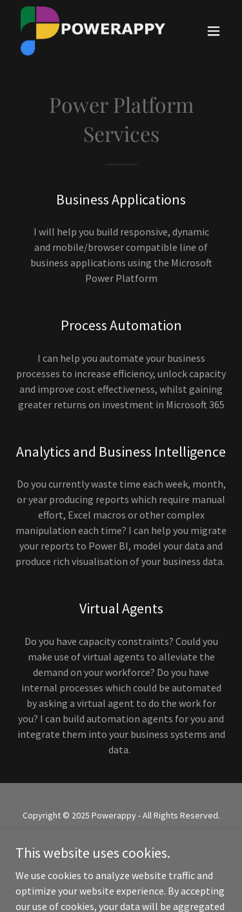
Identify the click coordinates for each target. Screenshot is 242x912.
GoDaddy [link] (145, 844)
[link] (89, 31)
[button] (214, 31)
